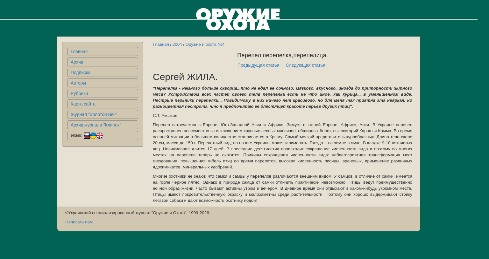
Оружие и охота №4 (205, 44)
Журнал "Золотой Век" (94, 114)
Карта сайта (83, 103)
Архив (77, 62)
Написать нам (79, 222)
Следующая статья (305, 65)
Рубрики (79, 93)
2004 (177, 44)
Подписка (80, 72)
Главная (79, 51)
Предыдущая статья (258, 65)
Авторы (78, 82)
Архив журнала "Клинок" (96, 124)
